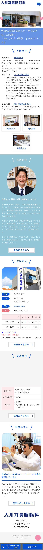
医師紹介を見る (21, 250)
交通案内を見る (21, 416)
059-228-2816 (23, 527)
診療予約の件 (18, 58)
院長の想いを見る (21, 503)
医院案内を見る (21, 345)
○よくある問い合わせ (21, 75)
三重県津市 (8, 547)
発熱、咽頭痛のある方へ (22, 104)
